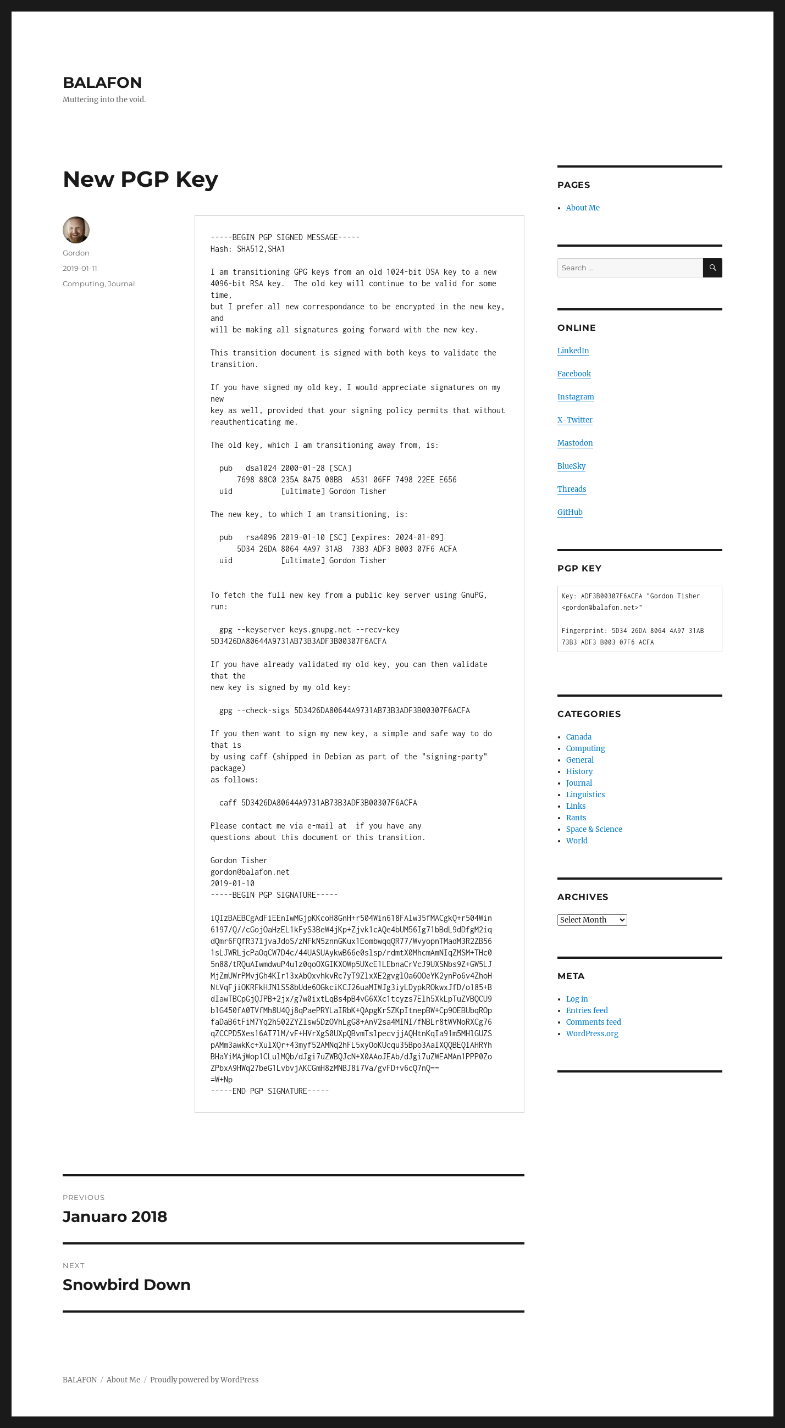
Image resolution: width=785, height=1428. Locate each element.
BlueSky (571, 466)
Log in (577, 999)
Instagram (575, 397)
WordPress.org (592, 1033)
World (577, 841)
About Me (583, 208)
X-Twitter (575, 420)
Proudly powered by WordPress (204, 1380)
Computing (83, 283)
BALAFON (102, 82)
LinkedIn (573, 350)
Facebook (574, 374)
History (579, 771)
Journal (121, 283)
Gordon (76, 252)
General (580, 760)
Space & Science (594, 829)
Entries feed (587, 1010)
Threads (572, 489)
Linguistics (585, 794)
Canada (578, 737)
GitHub (570, 512)
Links (576, 806)
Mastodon (575, 443)
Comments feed (593, 1022)
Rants (576, 818)
